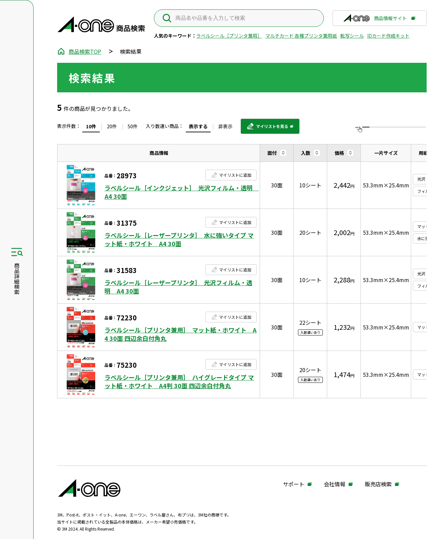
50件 (133, 126)
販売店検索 (378, 484)
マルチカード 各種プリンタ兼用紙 (301, 35)
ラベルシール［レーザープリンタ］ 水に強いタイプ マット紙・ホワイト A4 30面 (179, 239)
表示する (198, 126)
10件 (91, 126)
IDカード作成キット (388, 35)
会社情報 (334, 484)
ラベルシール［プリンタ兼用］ (229, 35)
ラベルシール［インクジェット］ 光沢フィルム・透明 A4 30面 (180, 192)
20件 (112, 126)
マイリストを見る (267, 128)
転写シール (352, 35)
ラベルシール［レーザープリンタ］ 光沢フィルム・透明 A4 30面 (178, 286)
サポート (293, 484)
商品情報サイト (375, 20)
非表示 (225, 126)
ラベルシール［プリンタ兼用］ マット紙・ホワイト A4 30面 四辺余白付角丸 (180, 334)
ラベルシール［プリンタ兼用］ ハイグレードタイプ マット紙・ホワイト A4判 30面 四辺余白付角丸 (179, 381)
